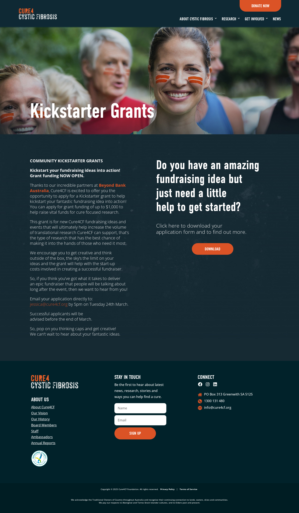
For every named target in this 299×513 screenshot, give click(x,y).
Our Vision (39, 413)
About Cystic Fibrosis (196, 19)
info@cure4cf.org (217, 407)
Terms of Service (188, 489)
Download (212, 249)
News (277, 19)
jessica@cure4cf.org (48, 304)
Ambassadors (42, 437)
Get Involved (254, 19)
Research (229, 19)
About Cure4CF (43, 407)
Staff (34, 431)
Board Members (44, 425)
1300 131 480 (214, 401)
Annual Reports (43, 443)
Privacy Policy (167, 489)
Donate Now (260, 6)
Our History (40, 419)
